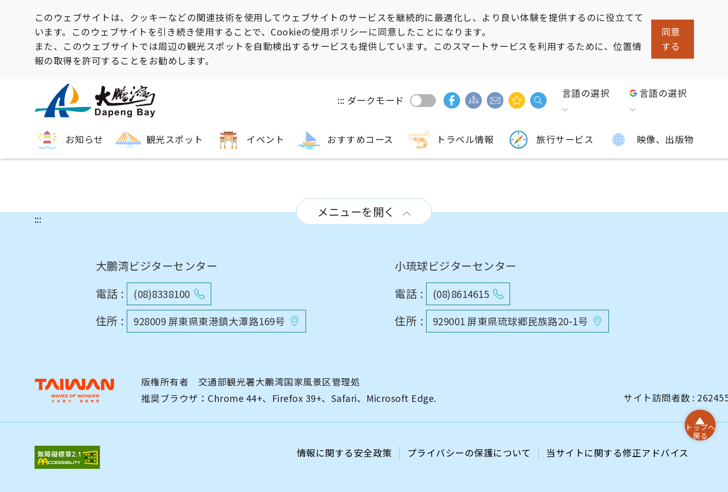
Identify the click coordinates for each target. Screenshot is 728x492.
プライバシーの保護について (470, 452)
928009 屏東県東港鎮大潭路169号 (209, 321)
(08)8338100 (161, 294)
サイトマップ (473, 100)
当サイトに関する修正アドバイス (617, 452)
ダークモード (423, 100)
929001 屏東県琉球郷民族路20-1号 (510, 321)
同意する (671, 38)
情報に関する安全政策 (346, 452)
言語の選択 (586, 92)
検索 (538, 100)
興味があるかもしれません (517, 100)
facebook (452, 100)
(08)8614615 (461, 294)
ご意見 (495, 100)
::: (341, 100)
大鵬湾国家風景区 (96, 100)
